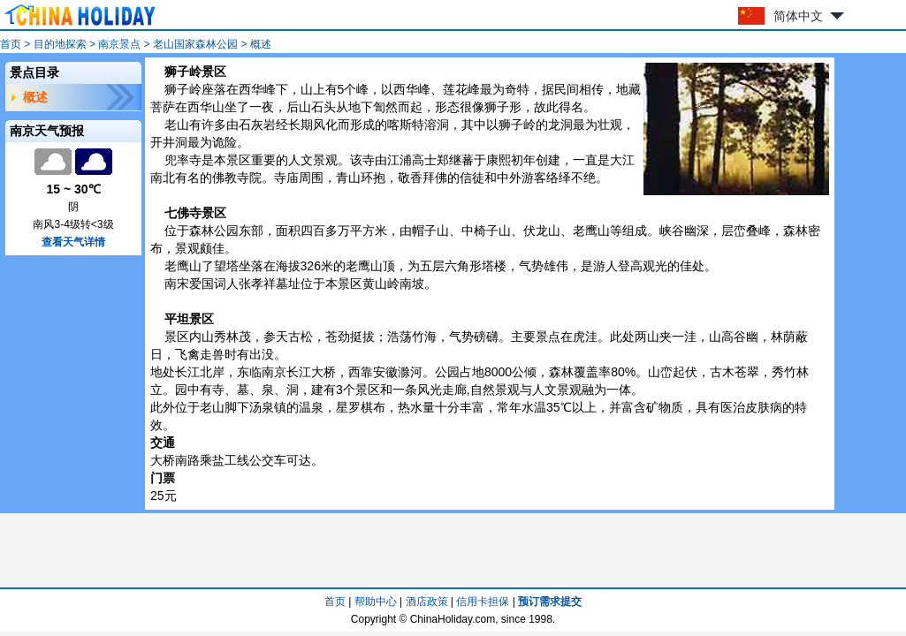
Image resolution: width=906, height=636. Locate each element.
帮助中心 (375, 601)
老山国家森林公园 (195, 44)
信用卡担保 (482, 601)
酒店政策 (427, 601)
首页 (10, 44)
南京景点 (119, 44)
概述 (35, 97)
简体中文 (798, 16)
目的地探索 (60, 44)
